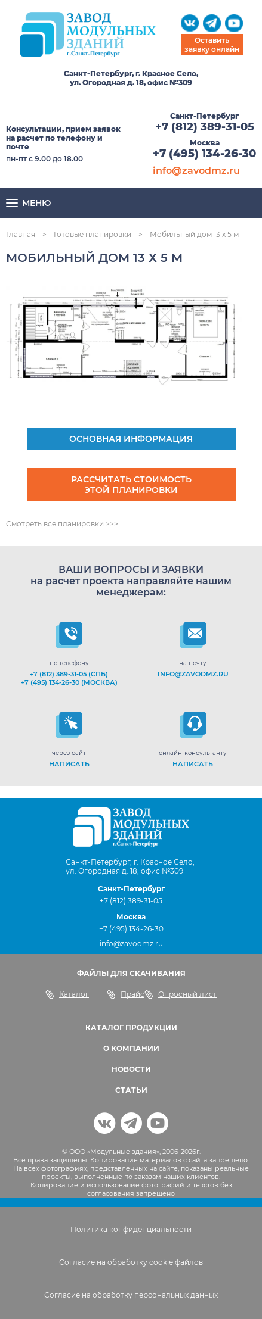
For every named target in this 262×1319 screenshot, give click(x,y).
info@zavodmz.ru (196, 170)
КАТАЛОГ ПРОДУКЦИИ (131, 1027)
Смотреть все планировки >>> (62, 523)
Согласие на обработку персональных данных (131, 1294)
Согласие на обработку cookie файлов (131, 1262)
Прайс (125, 994)
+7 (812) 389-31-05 (204, 126)
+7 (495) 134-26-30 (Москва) (69, 682)
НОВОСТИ (131, 1069)
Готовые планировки (92, 234)
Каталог (67, 994)
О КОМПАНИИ (131, 1048)
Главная (20, 234)
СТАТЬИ (131, 1090)
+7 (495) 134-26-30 (204, 153)
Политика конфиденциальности (131, 1229)
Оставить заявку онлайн (211, 45)
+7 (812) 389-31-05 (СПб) (69, 674)
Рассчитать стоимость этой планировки (131, 484)
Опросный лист (180, 994)
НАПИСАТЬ (69, 764)
